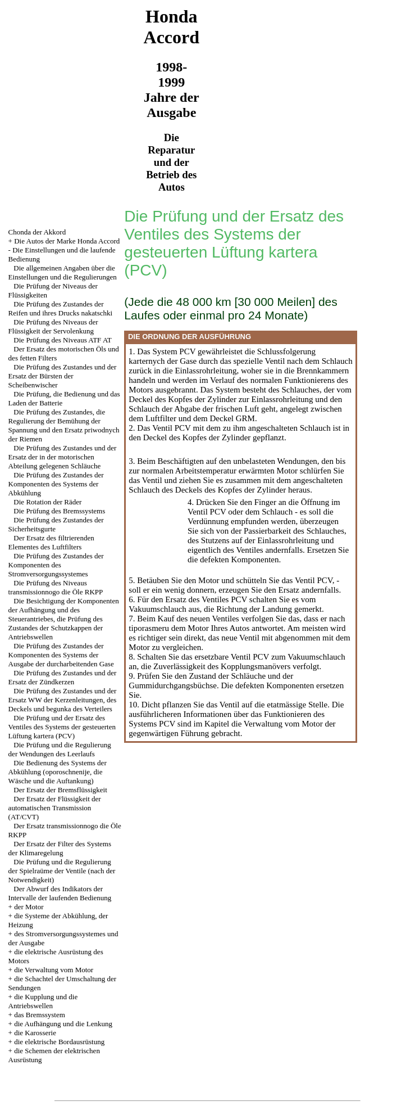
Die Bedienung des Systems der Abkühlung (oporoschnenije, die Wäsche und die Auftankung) (57, 772)
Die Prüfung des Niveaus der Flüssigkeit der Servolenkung (53, 326)
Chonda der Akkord (37, 232)
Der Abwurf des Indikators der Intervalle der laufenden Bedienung (60, 893)
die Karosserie (35, 1032)
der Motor (28, 907)
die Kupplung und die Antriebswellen (43, 1001)
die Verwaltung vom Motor (53, 969)
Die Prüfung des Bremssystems (59, 511)
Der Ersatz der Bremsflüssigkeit (60, 790)
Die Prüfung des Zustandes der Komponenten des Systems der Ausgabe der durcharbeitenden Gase (61, 655)
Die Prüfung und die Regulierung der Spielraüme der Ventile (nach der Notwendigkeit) (62, 871)
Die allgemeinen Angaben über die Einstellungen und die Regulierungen (62, 272)
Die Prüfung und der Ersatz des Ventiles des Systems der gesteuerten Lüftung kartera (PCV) (62, 727)
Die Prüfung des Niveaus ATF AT (62, 340)
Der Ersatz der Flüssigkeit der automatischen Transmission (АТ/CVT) (54, 808)
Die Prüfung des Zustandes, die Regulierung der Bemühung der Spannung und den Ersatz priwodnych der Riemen (64, 425)
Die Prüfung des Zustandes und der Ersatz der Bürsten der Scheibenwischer (62, 376)
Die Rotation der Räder (47, 502)
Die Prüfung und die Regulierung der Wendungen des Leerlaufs (59, 749)
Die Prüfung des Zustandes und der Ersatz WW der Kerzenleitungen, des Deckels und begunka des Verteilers (62, 700)
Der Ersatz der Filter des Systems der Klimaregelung (59, 848)
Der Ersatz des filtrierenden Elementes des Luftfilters (51, 542)
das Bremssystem (39, 1014)
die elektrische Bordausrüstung (59, 1041)
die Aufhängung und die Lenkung (63, 1023)
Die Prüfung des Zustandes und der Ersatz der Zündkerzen (62, 677)
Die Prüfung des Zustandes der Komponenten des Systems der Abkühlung (56, 484)
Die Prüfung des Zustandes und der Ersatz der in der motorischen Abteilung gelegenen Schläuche (62, 457)
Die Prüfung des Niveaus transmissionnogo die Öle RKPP (55, 587)
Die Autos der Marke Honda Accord (67, 241)
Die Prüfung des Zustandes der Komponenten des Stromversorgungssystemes (56, 565)
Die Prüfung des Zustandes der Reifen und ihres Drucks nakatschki (60, 308)
